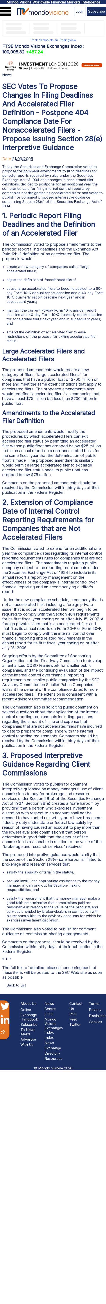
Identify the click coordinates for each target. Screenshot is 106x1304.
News (7, 75)
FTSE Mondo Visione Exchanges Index (54, 1023)
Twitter (75, 1024)
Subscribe (96, 11)
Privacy (95, 1009)
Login (79, 11)
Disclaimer (97, 1016)
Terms (94, 1003)
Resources (53, 1058)
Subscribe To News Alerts (28, 1029)
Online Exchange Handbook (29, 1014)
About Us (28, 1003)
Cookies (95, 1022)
